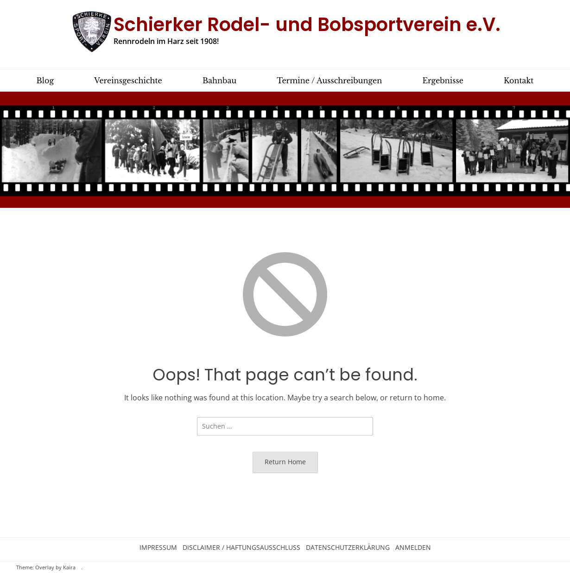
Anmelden (413, 547)
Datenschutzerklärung (348, 547)
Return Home (285, 461)
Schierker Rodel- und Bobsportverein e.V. (307, 24)
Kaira (69, 567)
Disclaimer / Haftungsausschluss (241, 547)
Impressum (158, 547)
